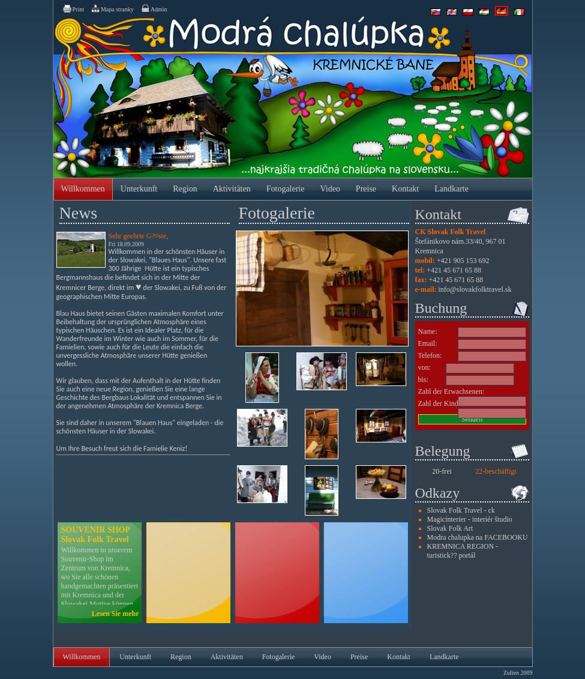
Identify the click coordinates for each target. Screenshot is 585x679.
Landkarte (451, 188)
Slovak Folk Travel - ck (461, 510)
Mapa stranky (112, 8)
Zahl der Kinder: (442, 403)
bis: (423, 379)
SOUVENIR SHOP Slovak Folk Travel (95, 534)
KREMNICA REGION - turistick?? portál (463, 551)
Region (185, 188)
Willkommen (83, 188)
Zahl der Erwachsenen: (451, 391)
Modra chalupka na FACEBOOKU (477, 537)
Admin (153, 8)
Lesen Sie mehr (115, 613)
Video (330, 188)
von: (424, 367)
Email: (427, 343)
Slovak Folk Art (450, 528)
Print (73, 8)
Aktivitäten (232, 188)
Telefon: (430, 355)
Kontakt (405, 188)
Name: (427, 331)
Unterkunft (139, 188)
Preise (366, 188)
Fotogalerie (285, 188)
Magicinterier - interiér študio (469, 519)
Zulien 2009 (518, 672)
